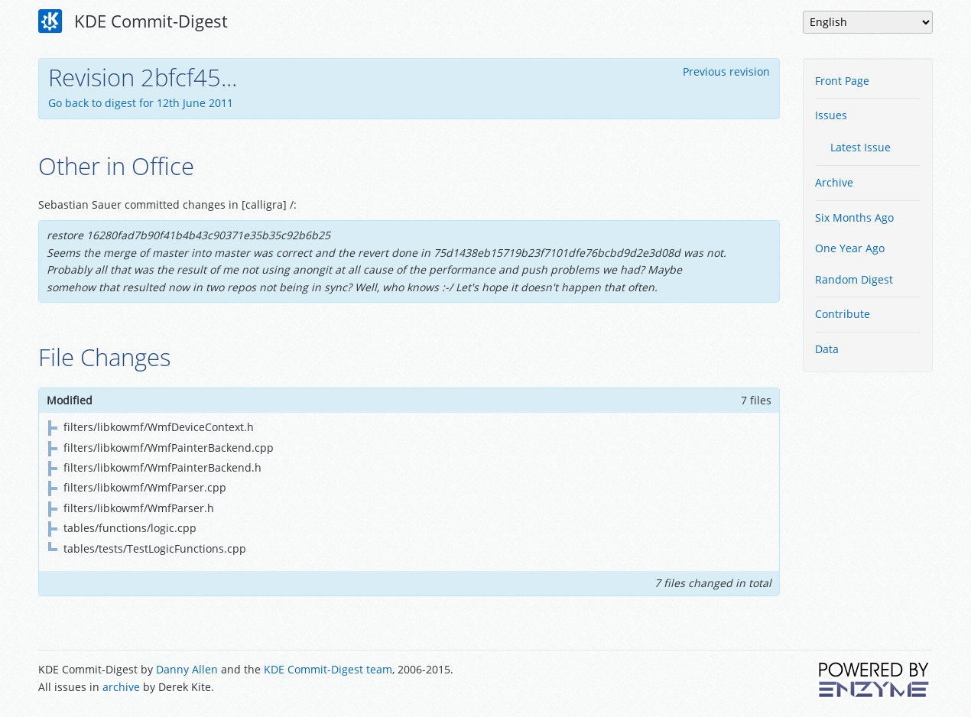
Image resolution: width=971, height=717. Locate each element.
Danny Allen (187, 669)
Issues (831, 115)
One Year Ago (850, 248)
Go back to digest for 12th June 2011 (140, 103)
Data (827, 349)
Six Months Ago (854, 217)
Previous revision (726, 71)
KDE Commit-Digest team (328, 669)
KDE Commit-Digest (133, 21)
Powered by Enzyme (875, 679)
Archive (834, 182)
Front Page (842, 80)
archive (121, 687)
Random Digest (854, 279)
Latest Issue (860, 147)
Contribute (842, 314)
